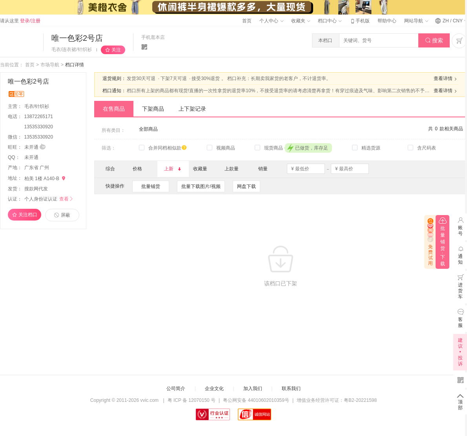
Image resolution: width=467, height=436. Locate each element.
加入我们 (252, 388)
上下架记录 (192, 109)
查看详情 (446, 79)
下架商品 (153, 109)
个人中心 (271, 21)
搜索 (434, 40)
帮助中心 (387, 21)
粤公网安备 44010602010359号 (256, 400)
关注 (116, 50)
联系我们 (291, 388)
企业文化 (214, 388)
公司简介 (175, 388)
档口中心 (329, 21)
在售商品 (114, 109)
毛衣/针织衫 (37, 106)
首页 (247, 21)
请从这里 (20, 21)
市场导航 (49, 64)
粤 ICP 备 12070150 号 (192, 400)
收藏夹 (300, 21)
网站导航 (416, 21)
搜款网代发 (36, 189)
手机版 (359, 21)
